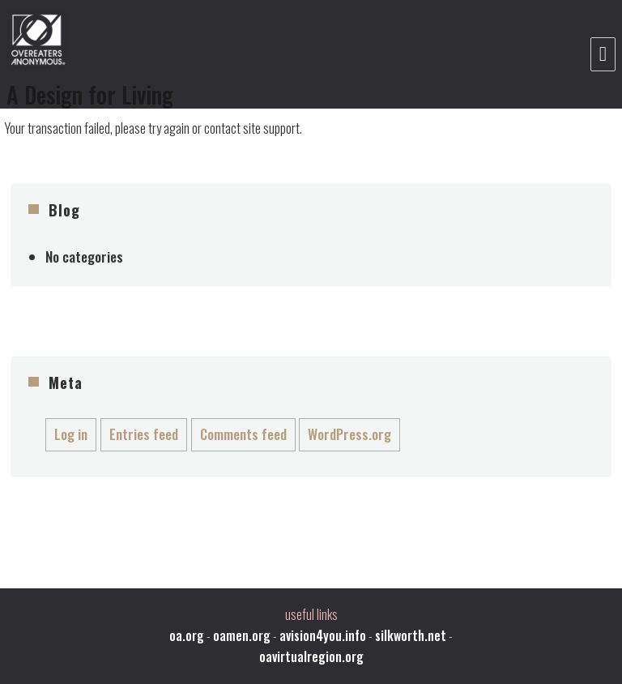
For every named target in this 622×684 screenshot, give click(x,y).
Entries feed (143, 434)
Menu (603, 54)
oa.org (186, 635)
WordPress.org (349, 434)
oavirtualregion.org (311, 656)
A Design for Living (89, 94)
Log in (70, 434)
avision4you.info (322, 635)
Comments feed (243, 434)
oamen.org (242, 635)
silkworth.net (410, 635)
